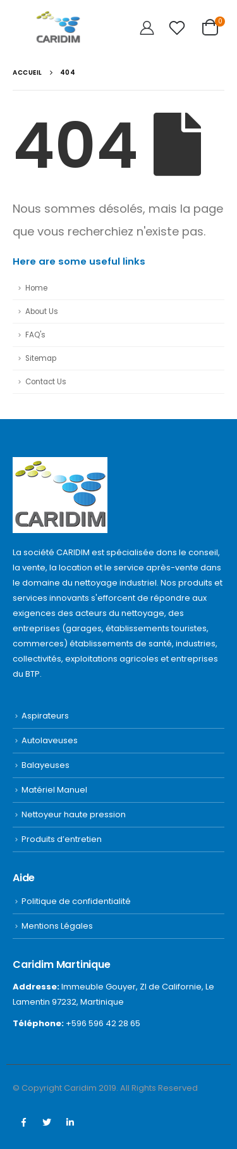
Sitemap (40, 358)
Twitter (46, 1122)
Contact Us (45, 382)
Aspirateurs (45, 716)
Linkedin (70, 1122)
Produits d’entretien (61, 839)
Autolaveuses (49, 740)
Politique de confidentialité (76, 901)
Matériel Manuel (54, 790)
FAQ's (35, 335)
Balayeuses (45, 765)
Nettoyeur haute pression (73, 814)
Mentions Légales (57, 926)
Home (36, 288)
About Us (41, 311)
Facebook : (23, 1122)
